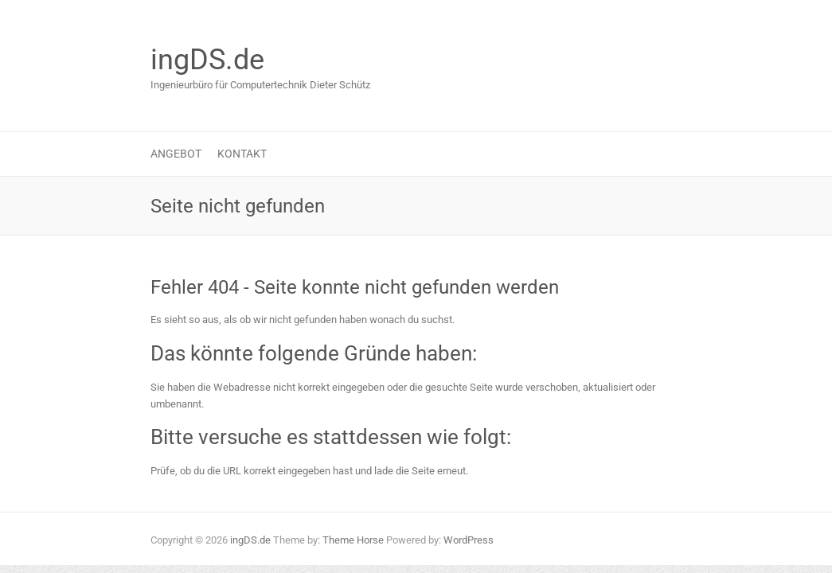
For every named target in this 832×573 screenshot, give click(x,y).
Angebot (175, 153)
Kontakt (242, 153)
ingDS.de (207, 59)
